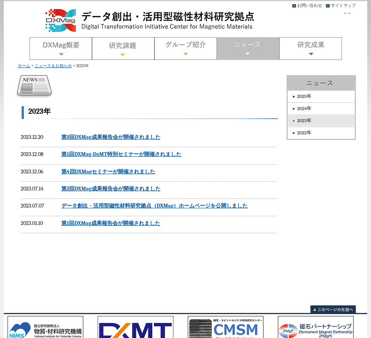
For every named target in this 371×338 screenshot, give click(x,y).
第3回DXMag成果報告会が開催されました (111, 137)
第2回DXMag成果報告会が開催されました (111, 189)
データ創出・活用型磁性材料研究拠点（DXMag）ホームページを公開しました (154, 206)
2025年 (304, 96)
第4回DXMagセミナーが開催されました (108, 171)
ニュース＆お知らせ (53, 65)
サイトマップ (343, 5)
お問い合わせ (309, 5)
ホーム (24, 65)
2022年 (304, 132)
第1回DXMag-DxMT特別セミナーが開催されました (121, 154)
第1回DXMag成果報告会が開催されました (110, 223)
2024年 (304, 108)
